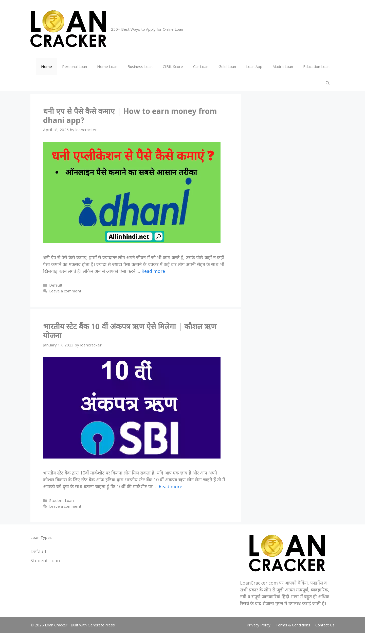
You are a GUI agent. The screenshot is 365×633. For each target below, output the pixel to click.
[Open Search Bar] (328, 83)
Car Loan (200, 66)
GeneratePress (101, 624)
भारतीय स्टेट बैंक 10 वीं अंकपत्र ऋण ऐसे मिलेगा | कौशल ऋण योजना (129, 331)
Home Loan (107, 66)
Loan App (254, 66)
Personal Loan (74, 66)
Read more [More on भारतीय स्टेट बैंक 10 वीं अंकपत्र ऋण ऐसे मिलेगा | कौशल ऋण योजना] (170, 486)
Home (46, 66)
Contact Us (325, 624)
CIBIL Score (173, 66)
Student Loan (61, 500)
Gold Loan (227, 66)
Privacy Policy (258, 624)
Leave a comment (65, 290)
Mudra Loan (282, 66)
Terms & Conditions (293, 624)
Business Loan (140, 66)
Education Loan (316, 66)
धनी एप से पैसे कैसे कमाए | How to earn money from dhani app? (130, 115)
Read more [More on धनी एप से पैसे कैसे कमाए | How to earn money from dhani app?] (153, 271)
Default (55, 285)
